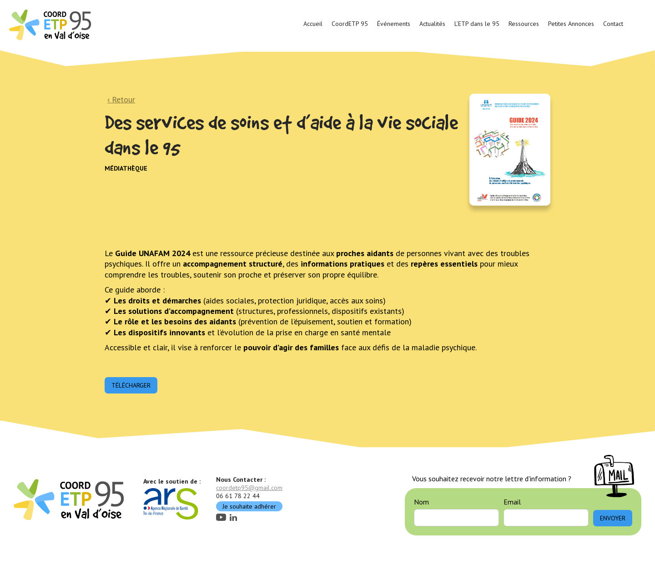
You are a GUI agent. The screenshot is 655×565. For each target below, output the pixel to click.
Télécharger (131, 385)
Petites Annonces (571, 24)
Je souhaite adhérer (249, 506)
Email (512, 501)
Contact (613, 24)
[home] (51, 24)
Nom (421, 501)
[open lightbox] (509, 150)
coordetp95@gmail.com (249, 488)
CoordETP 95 (350, 24)
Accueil (312, 24)
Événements (393, 24)
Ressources (524, 24)
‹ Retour (121, 99)
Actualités (432, 24)
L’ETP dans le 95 (476, 24)
